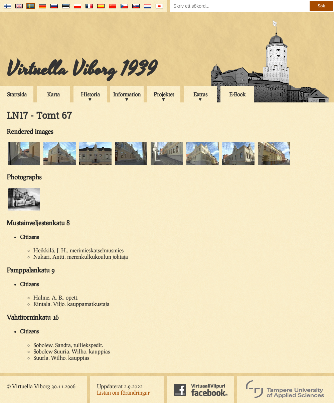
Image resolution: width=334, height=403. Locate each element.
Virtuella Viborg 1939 (82, 69)
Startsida (17, 94)
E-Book (237, 94)
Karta (53, 94)
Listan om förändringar (123, 392)
